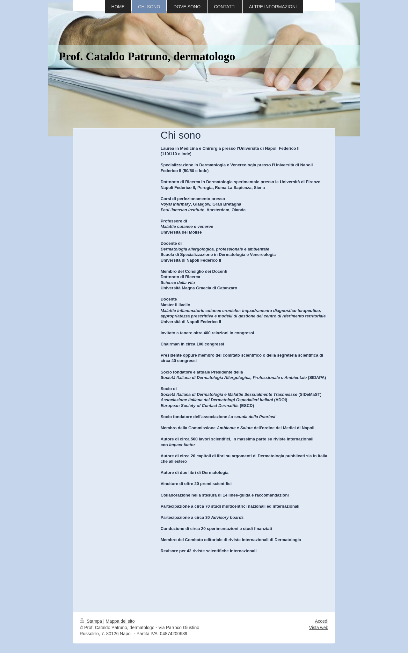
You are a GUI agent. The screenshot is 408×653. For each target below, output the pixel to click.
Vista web (318, 627)
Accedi (321, 621)
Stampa (91, 621)
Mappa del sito (120, 621)
